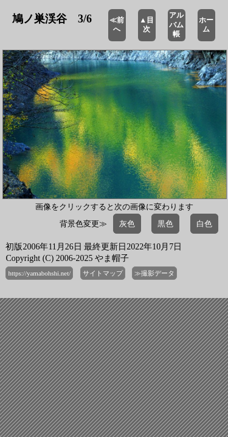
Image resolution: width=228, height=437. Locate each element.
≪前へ (116, 25)
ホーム (206, 25)
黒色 (165, 223)
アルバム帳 (176, 24)
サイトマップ (103, 273)
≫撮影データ (154, 273)
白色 (204, 223)
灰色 (127, 223)
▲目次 (146, 25)
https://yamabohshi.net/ (39, 273)
